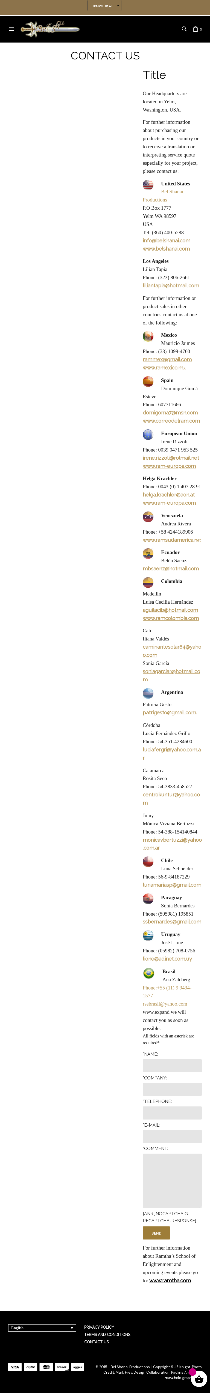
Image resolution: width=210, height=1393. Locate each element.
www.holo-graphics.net (183, 1378)
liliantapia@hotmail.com (171, 285)
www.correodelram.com (171, 421)
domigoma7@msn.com (170, 413)
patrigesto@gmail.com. (170, 712)
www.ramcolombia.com (171, 618)
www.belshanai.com (166, 249)
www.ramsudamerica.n (170, 540)
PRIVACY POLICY (99, 1327)
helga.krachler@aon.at (169, 495)
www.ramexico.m (163, 368)
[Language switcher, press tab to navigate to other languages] (42, 1328)
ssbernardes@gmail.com (172, 922)
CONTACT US (96, 1342)
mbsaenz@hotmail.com (171, 568)
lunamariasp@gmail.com (172, 885)
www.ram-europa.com (169, 466)
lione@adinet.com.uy (167, 959)
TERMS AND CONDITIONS (107, 1334)
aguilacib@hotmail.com (170, 610)
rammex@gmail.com (167, 359)
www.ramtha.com (170, 1280)
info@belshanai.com (166, 240)
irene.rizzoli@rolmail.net (171, 458)
